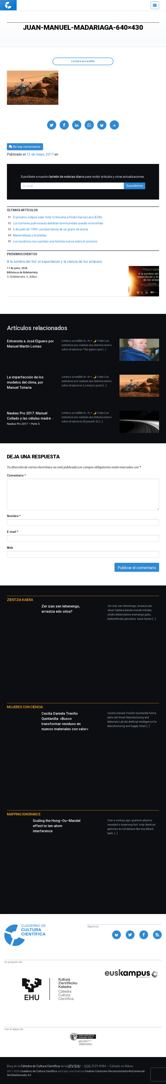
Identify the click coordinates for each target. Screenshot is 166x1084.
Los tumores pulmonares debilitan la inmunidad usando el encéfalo (58, 223)
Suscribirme (134, 185)
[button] (51, 124)
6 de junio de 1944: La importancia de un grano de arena (50, 229)
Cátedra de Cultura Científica (40, 1066)
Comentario (16, 475)
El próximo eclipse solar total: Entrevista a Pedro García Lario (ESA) (57, 217)
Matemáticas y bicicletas (29, 235)
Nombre (13, 516)
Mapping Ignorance (23, 814)
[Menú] (155, 5)
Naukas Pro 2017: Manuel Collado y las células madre (31, 418)
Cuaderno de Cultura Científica (38, 1071)
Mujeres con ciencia (25, 707)
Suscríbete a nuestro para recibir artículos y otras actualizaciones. (83, 176)
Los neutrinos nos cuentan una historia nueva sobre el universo (55, 241)
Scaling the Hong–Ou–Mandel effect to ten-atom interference (56, 826)
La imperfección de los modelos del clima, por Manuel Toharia (25, 382)
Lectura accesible (83, 61)
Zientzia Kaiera (20, 600)
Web (10, 547)
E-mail (12, 531)
